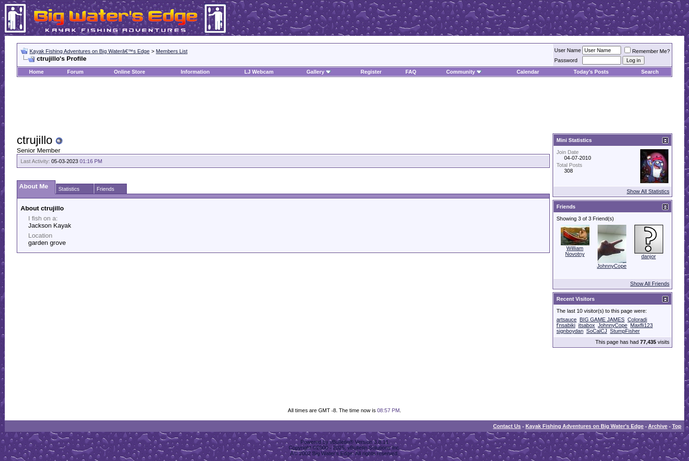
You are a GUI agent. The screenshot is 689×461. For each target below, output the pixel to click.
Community (464, 72)
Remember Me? (647, 51)
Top (676, 426)
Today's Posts (591, 72)
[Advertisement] (344, 105)
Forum (75, 72)
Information (195, 72)
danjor (648, 256)
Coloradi (637, 319)
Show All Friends (649, 283)
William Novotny (574, 251)
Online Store (129, 72)
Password (566, 60)
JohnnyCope (612, 266)
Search (650, 72)
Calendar (528, 72)
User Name (568, 50)
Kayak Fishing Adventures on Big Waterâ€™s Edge (90, 51)
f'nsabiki (565, 325)
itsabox (586, 325)
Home (36, 72)
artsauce (566, 319)
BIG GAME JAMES (601, 319)
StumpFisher (625, 331)
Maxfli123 (641, 325)
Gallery (315, 72)
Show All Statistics (648, 191)
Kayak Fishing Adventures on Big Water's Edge (584, 426)
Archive (657, 426)
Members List (172, 51)
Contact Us (507, 426)
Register (371, 72)
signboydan (569, 331)
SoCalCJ (596, 331)
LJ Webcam (259, 72)
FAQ (410, 72)
